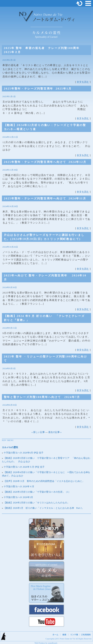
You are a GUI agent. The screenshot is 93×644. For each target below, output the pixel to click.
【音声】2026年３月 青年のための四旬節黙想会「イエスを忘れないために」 (44, 481)
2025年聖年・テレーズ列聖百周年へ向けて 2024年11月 (47, 198)
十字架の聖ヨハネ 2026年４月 (19, 486)
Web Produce (40, 643)
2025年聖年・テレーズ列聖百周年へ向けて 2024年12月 (45, 162)
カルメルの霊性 (10, 447)
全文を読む (83, 81)
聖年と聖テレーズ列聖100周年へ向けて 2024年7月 (42, 397)
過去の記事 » (54, 432)
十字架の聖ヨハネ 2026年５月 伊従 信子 (24, 467)
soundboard (52, 643)
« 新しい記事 (38, 432)
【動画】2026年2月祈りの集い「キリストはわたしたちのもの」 (36, 502)
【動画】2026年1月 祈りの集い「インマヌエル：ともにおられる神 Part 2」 (44, 508)
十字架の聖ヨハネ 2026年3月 (18, 497)
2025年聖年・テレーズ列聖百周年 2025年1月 (38, 88)
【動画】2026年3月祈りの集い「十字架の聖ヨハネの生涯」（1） (37, 492)
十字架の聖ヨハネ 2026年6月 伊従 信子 (23, 452)
